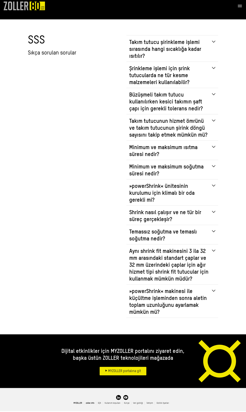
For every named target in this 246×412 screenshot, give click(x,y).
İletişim (150, 404)
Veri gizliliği (138, 404)
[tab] (172, 49)
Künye (126, 404)
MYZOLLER (78, 404)
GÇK (99, 404)
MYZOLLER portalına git (124, 372)
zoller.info (90, 404)
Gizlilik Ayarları (163, 404)
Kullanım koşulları (112, 404)
